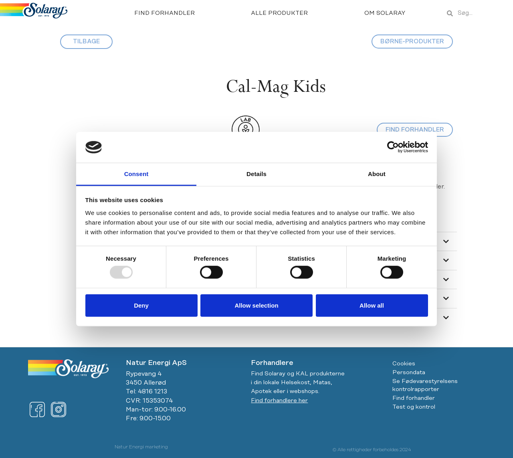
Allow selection (256, 305)
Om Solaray (385, 13)
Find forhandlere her (279, 400)
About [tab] (377, 173)
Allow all (372, 305)
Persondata (408, 372)
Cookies (403, 364)
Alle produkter (279, 13)
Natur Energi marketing (141, 447)
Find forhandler (164, 13)
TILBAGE (86, 41)
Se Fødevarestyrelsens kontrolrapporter (425, 385)
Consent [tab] (136, 173)
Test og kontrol (413, 407)
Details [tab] (256, 173)
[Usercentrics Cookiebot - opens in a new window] (393, 147)
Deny (141, 305)
